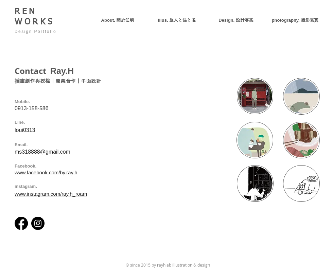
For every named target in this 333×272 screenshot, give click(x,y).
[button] (235, 20)
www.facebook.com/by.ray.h (46, 172)
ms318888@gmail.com (42, 152)
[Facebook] (21, 223)
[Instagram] (38, 223)
